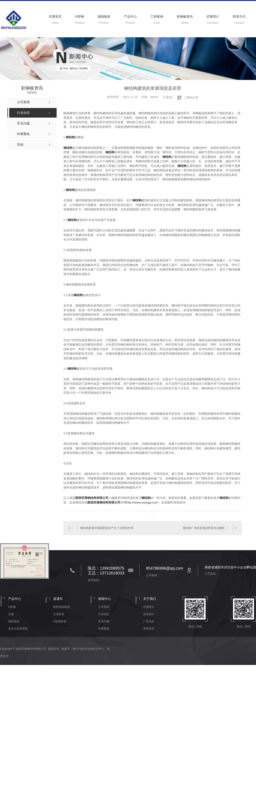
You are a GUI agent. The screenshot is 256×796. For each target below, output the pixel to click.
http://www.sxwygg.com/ (142, 502)
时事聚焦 (103, 628)
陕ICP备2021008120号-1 (88, 648)
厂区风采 (148, 621)
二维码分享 (190, 97)
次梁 (11, 614)
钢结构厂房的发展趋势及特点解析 (204, 528)
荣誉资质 (148, 628)
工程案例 (156, 16)
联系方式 (239, 16)
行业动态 (103, 614)
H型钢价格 (59, 621)
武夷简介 (212, 16)
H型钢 (79, 16)
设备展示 (148, 614)
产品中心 (130, 16)
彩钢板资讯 (185, 16)
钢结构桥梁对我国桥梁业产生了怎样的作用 (106, 528)
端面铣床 (104, 16)
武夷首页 (55, 16)
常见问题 (103, 621)
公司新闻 (103, 606)
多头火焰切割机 (18, 628)
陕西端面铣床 (61, 606)
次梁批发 (58, 614)
